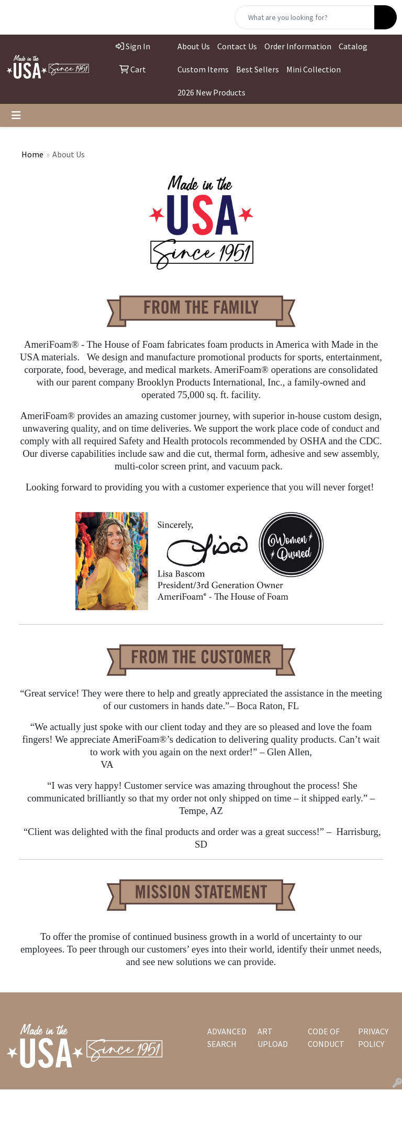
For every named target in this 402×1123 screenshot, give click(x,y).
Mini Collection (313, 69)
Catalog (353, 46)
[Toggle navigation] (16, 115)
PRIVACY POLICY (373, 1037)
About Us (193, 46)
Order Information (297, 46)
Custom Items (203, 69)
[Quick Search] (304, 17)
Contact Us (237, 46)
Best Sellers (257, 69)
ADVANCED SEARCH (226, 1037)
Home (32, 154)
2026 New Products (211, 92)
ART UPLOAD (273, 1037)
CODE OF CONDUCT (326, 1037)
